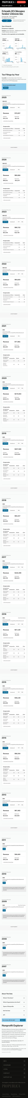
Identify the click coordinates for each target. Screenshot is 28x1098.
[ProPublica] (8, 2)
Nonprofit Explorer (7, 5)
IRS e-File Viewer (15, 1048)
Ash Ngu (20, 1040)
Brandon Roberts (6, 1042)
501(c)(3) (11, 28)
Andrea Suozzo (6, 1040)
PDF (19, 221)
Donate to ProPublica (21, 2)
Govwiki (20, 1049)
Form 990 (4, 78)
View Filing (5, 107)
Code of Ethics (5, 1094)
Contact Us (6, 87)
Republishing (14, 1094)
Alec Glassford (13, 1040)
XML (19, 107)
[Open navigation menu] (15, 2)
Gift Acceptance (16, 1096)
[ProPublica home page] (11, 1086)
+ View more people (6, 137)
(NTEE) (15, 32)
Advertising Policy (6, 1096)
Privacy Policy (22, 1094)
